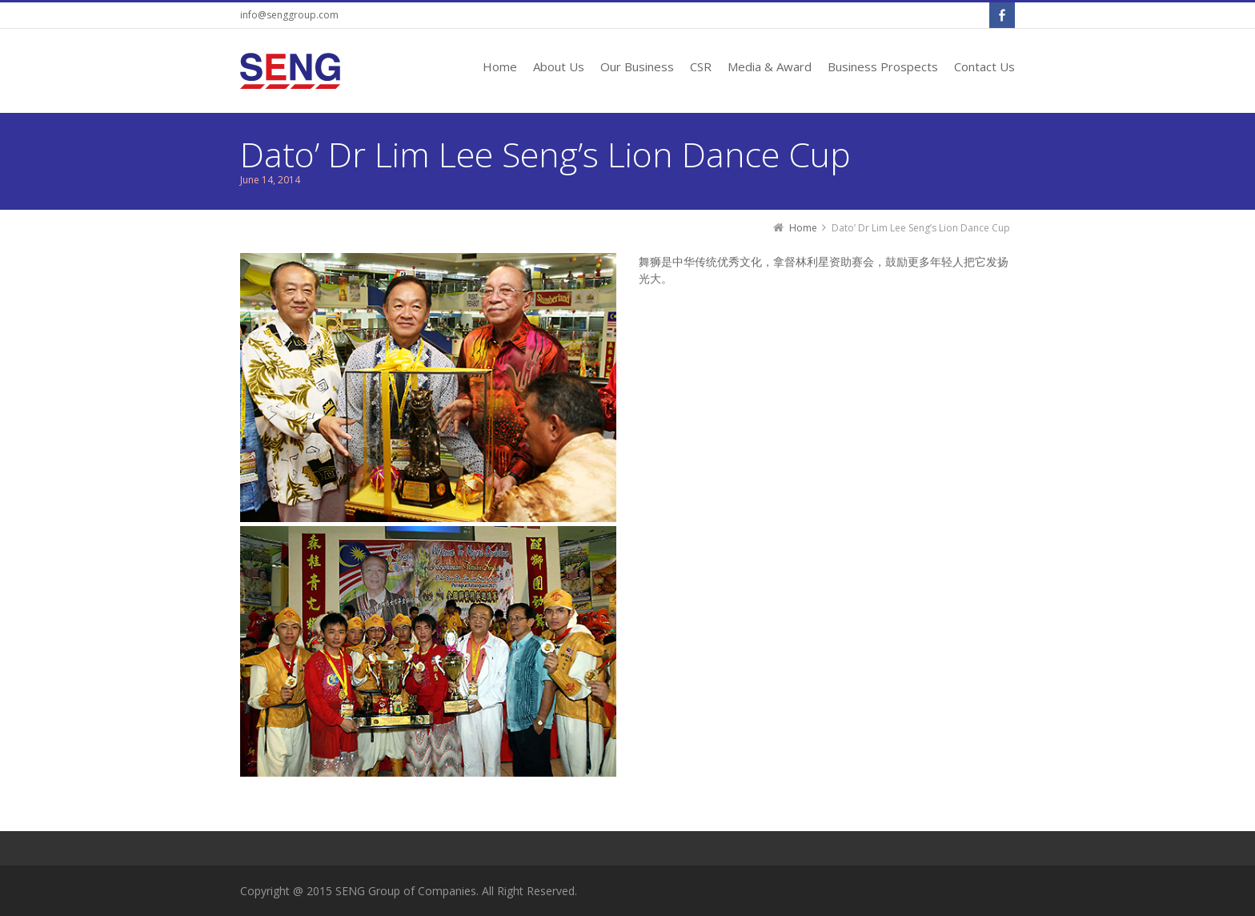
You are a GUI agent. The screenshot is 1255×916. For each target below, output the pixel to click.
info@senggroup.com (289, 15)
